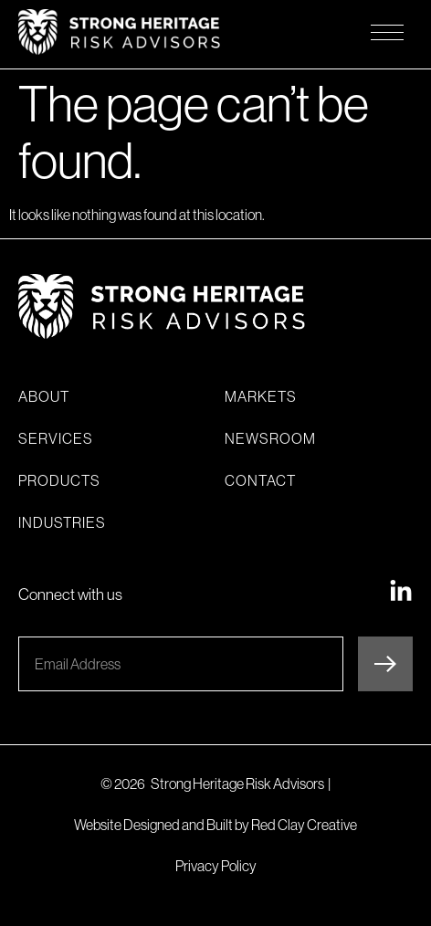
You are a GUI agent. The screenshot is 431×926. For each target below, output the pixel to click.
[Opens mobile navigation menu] (387, 32)
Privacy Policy (216, 866)
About (43, 396)
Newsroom (270, 438)
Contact (260, 480)
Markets (261, 396)
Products (59, 480)
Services (55, 438)
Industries (62, 522)
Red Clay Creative (304, 824)
